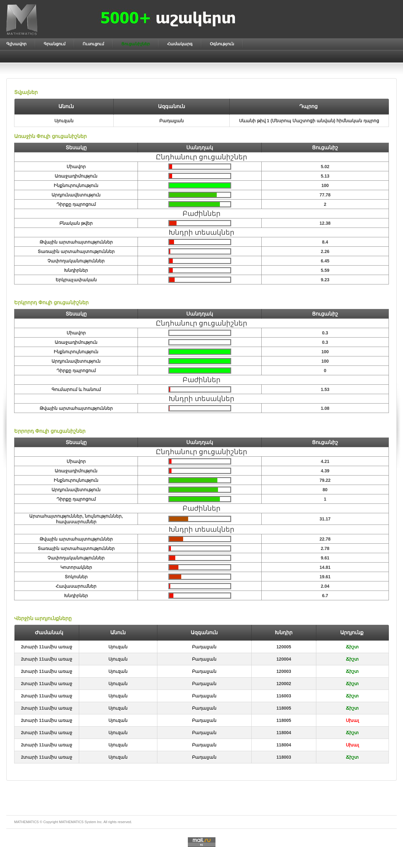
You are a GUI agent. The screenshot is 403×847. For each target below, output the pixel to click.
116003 (283, 695)
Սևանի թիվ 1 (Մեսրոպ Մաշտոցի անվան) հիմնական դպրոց (309, 120)
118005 (283, 708)
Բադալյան (204, 646)
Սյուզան (118, 646)
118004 (283, 732)
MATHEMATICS (71, 822)
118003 (283, 757)
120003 (283, 671)
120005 (283, 646)
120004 (283, 659)
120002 (283, 683)
